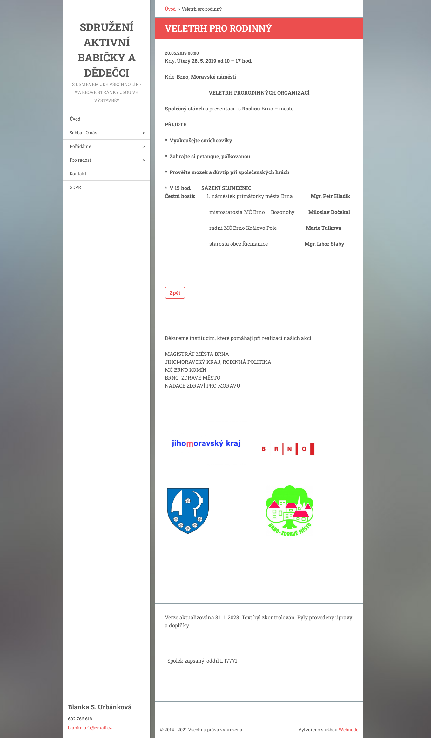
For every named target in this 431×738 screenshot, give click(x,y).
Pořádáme (80, 146)
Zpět (175, 292)
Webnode (348, 730)
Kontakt (78, 174)
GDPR (75, 187)
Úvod (75, 119)
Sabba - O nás (83, 133)
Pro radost (80, 160)
